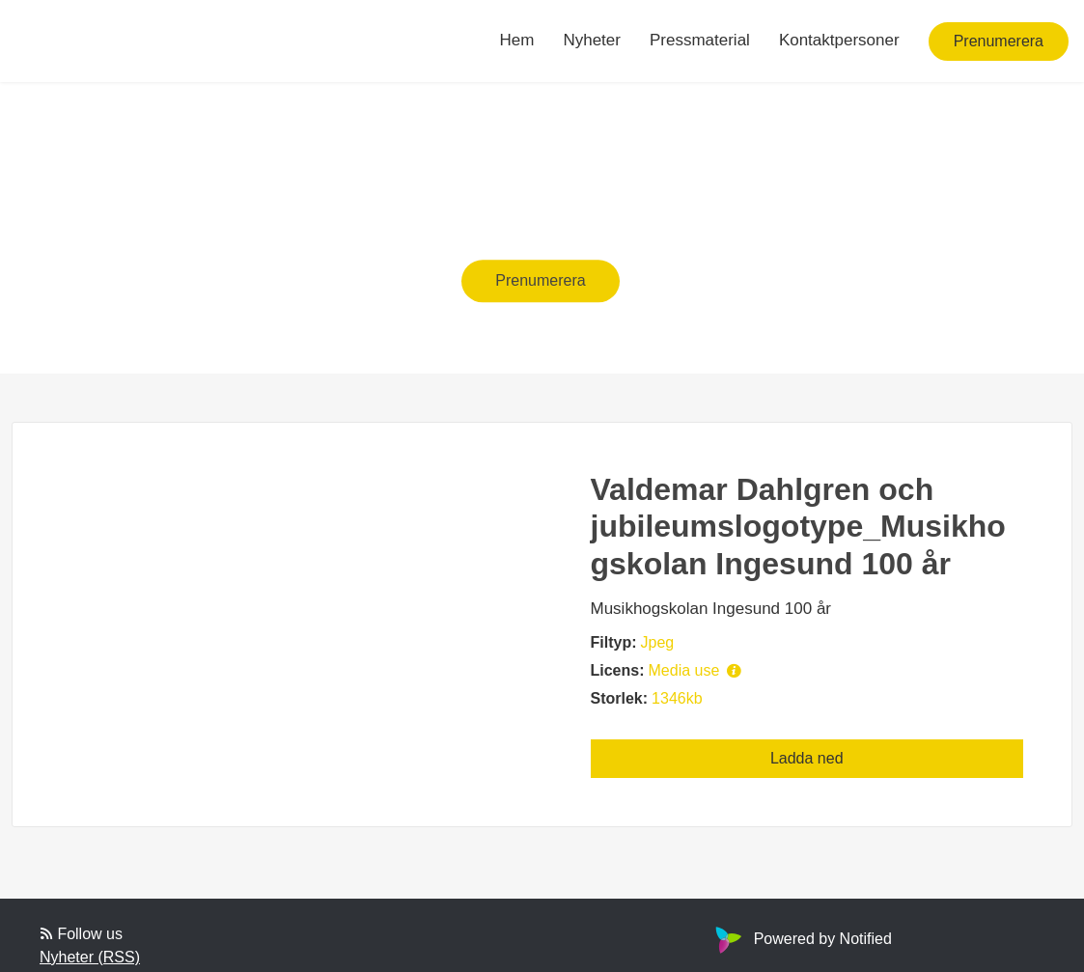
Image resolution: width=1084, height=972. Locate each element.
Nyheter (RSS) (90, 957)
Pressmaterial (700, 40)
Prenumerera (998, 41)
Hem (517, 40)
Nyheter (592, 40)
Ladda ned (807, 758)
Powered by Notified (801, 938)
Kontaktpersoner (839, 40)
